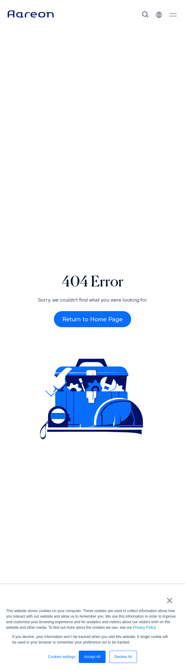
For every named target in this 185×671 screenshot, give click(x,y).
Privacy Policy (144, 627)
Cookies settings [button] (61, 657)
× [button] (169, 600)
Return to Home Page (92, 319)
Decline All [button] (123, 657)
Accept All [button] (92, 657)
